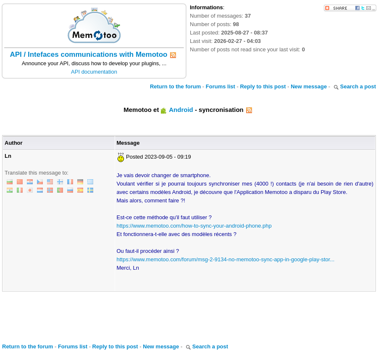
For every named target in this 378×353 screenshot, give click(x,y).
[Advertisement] (189, 315)
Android (181, 109)
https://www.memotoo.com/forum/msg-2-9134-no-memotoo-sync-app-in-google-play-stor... (226, 259)
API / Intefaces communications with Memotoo (89, 54)
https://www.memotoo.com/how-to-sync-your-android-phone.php (194, 226)
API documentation (94, 72)
